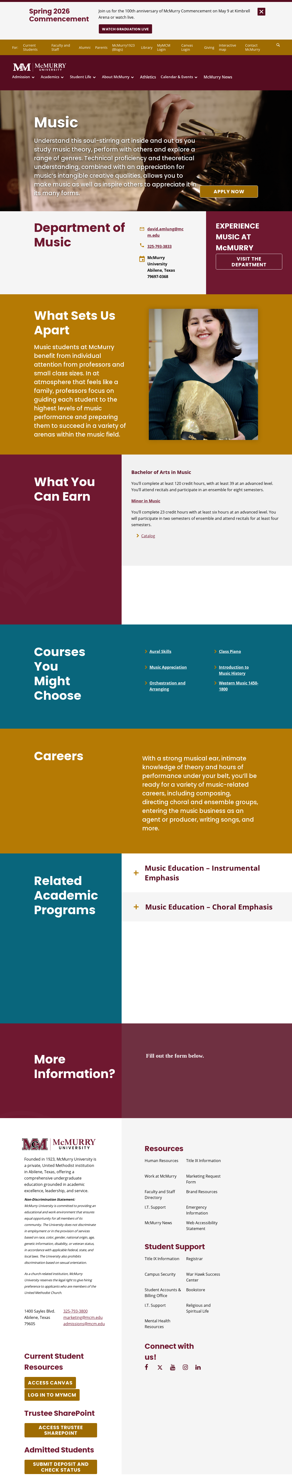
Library (146, 47)
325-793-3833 (159, 246)
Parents (101, 47)
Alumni (85, 47)
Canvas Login (187, 47)
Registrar (194, 1260)
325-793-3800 (75, 1312)
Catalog (148, 536)
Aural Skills (160, 651)
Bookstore (195, 1291)
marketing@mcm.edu (83, 1318)
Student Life (80, 77)
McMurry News (218, 77)
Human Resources (161, 1161)
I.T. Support (155, 1208)
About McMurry (115, 77)
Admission (21, 77)
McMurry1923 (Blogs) (123, 47)
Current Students (30, 47)
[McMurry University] (39, 70)
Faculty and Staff (60, 47)
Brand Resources (201, 1193)
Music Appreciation (168, 667)
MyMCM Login (163, 47)
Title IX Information (203, 1161)
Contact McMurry (252, 47)
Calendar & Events (177, 77)
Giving (209, 47)
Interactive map (227, 47)
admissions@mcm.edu (84, 1325)
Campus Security (160, 1275)
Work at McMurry (160, 1177)
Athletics (148, 77)
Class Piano (230, 651)
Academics (50, 77)
